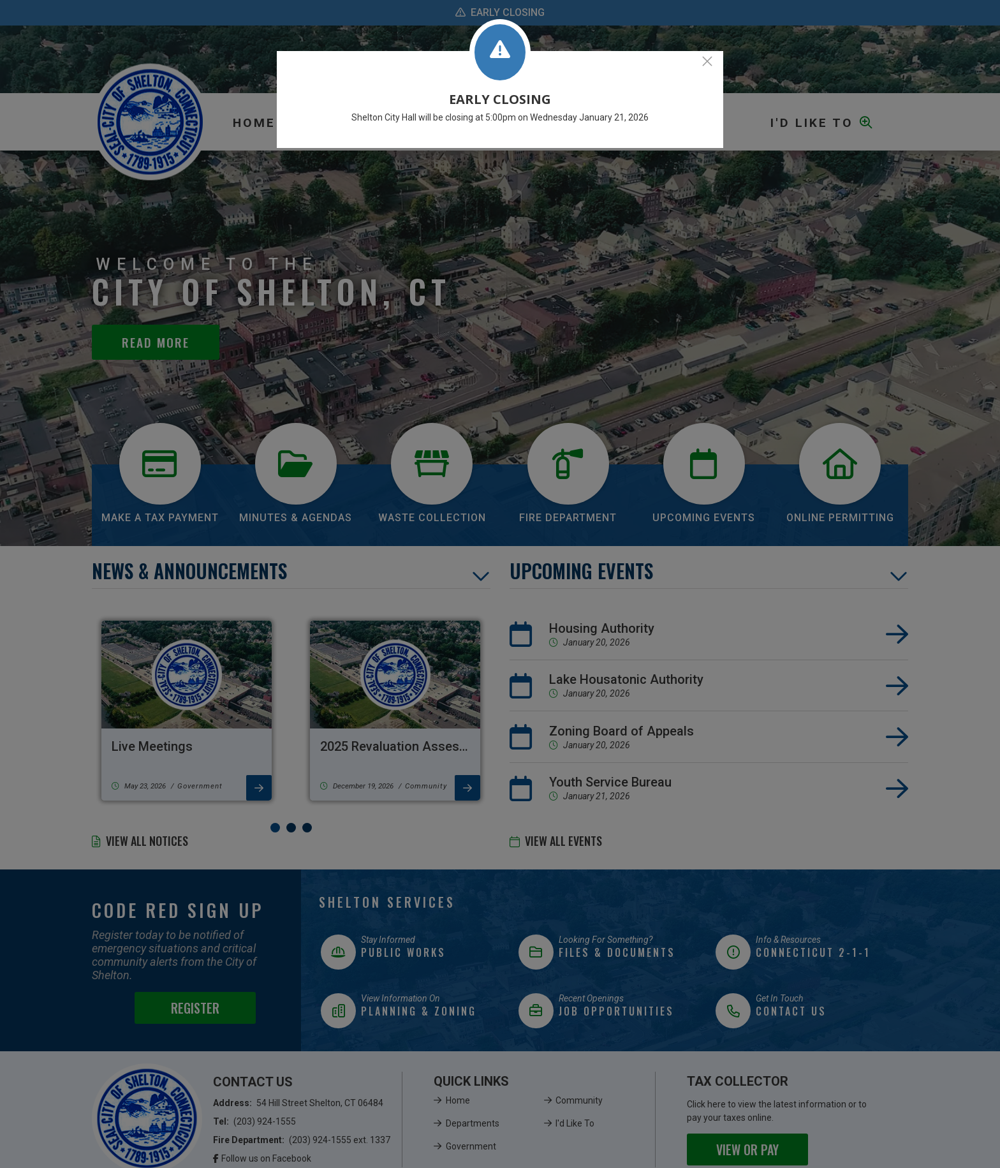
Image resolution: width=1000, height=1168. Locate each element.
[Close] (707, 61)
